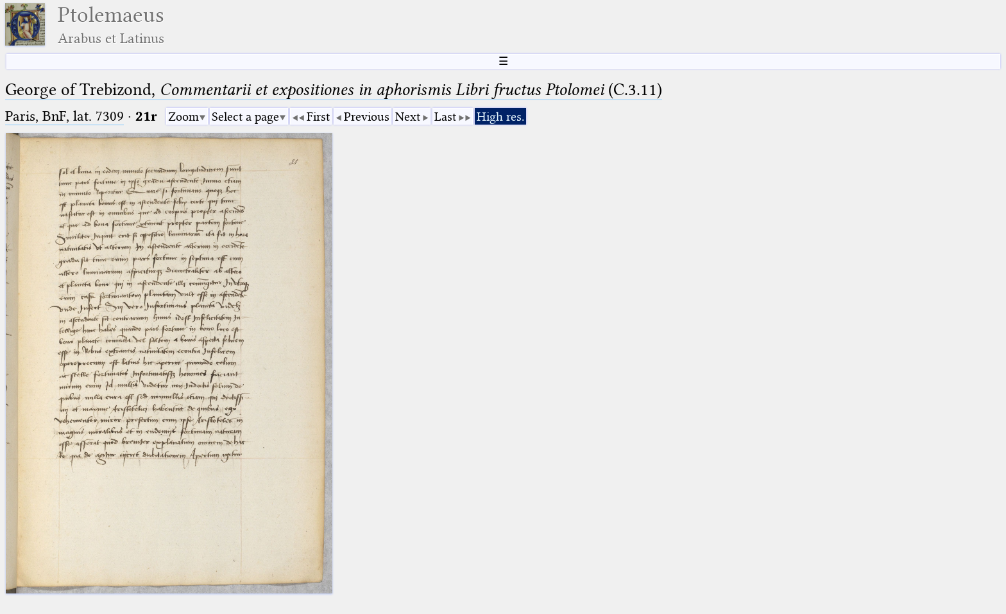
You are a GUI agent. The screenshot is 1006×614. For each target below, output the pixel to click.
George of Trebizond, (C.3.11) (333, 90)
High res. (500, 116)
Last (445, 116)
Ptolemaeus (111, 25)
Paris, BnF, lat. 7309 (64, 116)
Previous (366, 116)
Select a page (245, 116)
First (318, 116)
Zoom (183, 116)
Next (407, 116)
